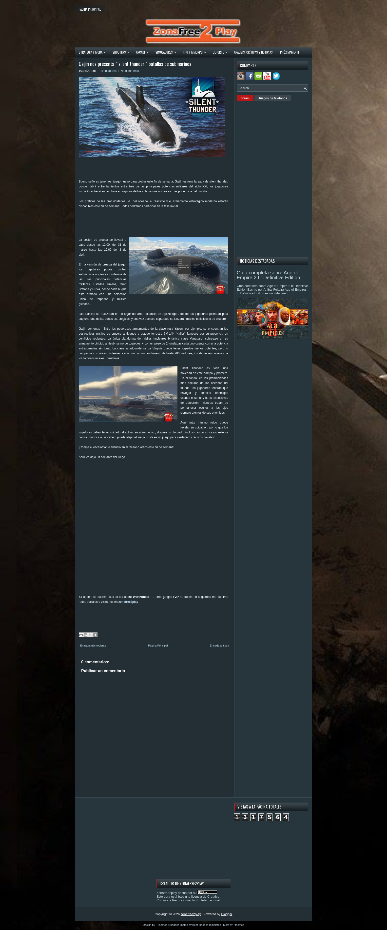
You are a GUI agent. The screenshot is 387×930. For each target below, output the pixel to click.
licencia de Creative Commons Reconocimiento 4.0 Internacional (188, 898)
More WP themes (233, 924)
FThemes (161, 924)
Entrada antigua (219, 645)
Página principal (90, 9)
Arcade (144, 51)
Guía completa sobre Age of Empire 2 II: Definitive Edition (268, 275)
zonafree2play (128, 602)
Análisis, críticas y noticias (253, 52)
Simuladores (167, 51)
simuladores (108, 71)
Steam (245, 98)
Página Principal (158, 645)
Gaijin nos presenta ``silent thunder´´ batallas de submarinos (135, 63)
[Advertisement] (168, 220)
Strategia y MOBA (94, 51)
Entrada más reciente (93, 645)
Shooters (122, 51)
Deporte (221, 51)
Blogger (226, 914)
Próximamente (289, 52)
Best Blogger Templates (206, 924)
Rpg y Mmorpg (196, 51)
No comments (130, 71)
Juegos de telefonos (272, 98)
